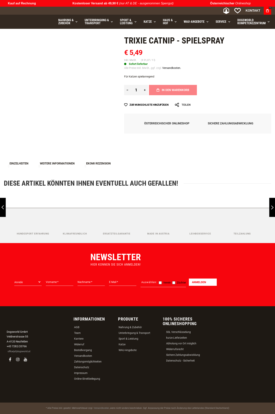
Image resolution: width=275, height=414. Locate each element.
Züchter (181, 282)
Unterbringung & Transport (134, 332)
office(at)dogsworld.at (19, 351)
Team (77, 332)
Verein (167, 282)
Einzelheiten (19, 163)
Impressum (80, 373)
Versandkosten (83, 355)
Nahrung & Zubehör (130, 327)
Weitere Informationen (57, 163)
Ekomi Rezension (98, 163)
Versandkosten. (171, 67)
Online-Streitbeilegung (87, 378)
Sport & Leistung (128, 338)
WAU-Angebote (128, 350)
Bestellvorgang (83, 350)
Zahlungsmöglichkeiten (88, 361)
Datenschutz (81, 367)
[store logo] (24, 11)
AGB (76, 327)
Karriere (78, 338)
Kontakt (253, 10)
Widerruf (79, 344)
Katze (122, 344)
